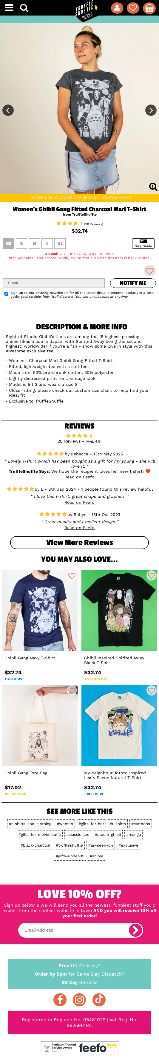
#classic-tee (77, 834)
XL (60, 244)
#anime (97, 856)
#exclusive (128, 845)
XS (8, 244)
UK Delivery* (80, 965)
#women (65, 824)
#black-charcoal (35, 845)
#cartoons (140, 824)
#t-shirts (117, 824)
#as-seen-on (100, 845)
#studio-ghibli (108, 834)
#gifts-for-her (91, 824)
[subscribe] (135, 930)
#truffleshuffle (69, 845)
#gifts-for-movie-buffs (39, 834)
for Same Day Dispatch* (80, 973)
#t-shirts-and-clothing (30, 824)
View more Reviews (79, 542)
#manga (133, 834)
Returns (80, 982)
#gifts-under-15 (70, 856)
